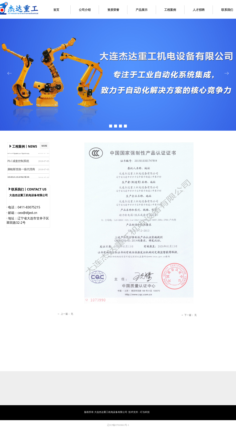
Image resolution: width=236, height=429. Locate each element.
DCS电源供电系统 (18, 153)
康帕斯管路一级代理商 (21, 169)
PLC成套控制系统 (18, 161)
